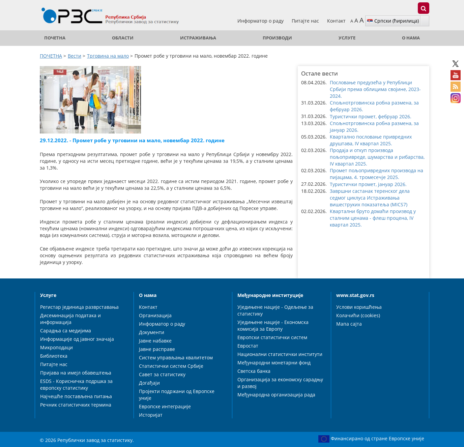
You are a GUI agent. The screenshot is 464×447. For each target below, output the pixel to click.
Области (123, 38)
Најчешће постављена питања (76, 396)
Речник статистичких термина (75, 404)
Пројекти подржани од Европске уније (176, 394)
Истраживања (198, 38)
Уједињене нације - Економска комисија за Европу (273, 325)
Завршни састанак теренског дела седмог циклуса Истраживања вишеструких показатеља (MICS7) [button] (370, 198)
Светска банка (253, 371)
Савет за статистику (162, 374)
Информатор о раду (261, 21)
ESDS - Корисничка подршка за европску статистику (76, 384)
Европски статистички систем (272, 337)
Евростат (247, 345)
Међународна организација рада (276, 394)
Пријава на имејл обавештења (75, 372)
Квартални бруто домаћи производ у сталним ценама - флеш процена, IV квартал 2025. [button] (373, 218)
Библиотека (53, 356)
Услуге (347, 38)
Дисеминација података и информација (70, 318)
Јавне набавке (155, 340)
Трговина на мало (108, 56)
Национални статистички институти (279, 354)
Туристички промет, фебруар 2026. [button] (370, 116)
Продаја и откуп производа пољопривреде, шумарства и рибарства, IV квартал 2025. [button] (377, 157)
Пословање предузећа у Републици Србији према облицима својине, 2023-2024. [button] (375, 89)
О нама (411, 38)
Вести (74, 56)
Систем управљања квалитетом (176, 357)
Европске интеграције (165, 406)
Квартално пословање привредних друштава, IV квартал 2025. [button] (371, 140)
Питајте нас (306, 21)
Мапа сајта (349, 324)
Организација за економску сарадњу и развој (280, 382)
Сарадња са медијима (65, 330)
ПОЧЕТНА (54, 38)
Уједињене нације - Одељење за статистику (275, 310)
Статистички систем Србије (171, 366)
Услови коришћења (359, 307)
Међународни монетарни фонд (274, 362)
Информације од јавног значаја (77, 339)
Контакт (336, 21)
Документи (151, 332)
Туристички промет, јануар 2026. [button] (368, 184)
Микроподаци (56, 347)
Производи (277, 38)
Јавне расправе (157, 349)
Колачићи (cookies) (358, 315)
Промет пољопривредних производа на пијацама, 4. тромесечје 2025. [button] (376, 173)
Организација (155, 315)
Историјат (151, 415)
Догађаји (149, 383)
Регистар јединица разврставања (79, 307)
